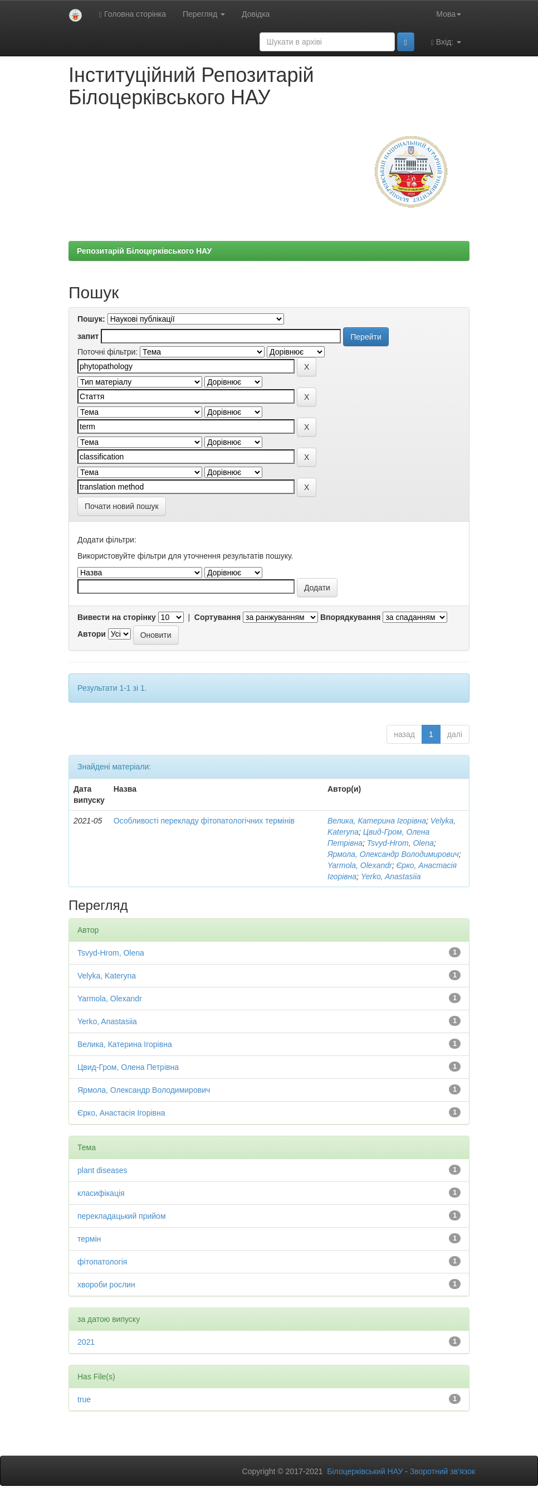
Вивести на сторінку (116, 617)
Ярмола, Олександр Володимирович (393, 854)
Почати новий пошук (122, 506)
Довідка (256, 13)
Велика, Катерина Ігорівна (376, 820)
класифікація (101, 1193)
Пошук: (91, 318)
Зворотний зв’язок (442, 1471)
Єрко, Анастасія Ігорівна (121, 1112)
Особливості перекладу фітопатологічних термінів (204, 820)
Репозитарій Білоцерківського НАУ (144, 250)
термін (89, 1238)
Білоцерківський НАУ (365, 1471)
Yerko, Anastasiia (391, 876)
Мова (448, 13)
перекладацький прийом (121, 1216)
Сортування (217, 617)
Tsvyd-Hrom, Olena (400, 843)
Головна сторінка (132, 14)
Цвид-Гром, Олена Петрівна (128, 1067)
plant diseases (102, 1170)
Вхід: (446, 42)
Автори (91, 633)
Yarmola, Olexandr (359, 865)
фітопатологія (102, 1261)
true (84, 1399)
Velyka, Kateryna (106, 975)
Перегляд (204, 13)
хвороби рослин (106, 1284)
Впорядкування (350, 617)
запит (88, 336)
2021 (86, 1342)
